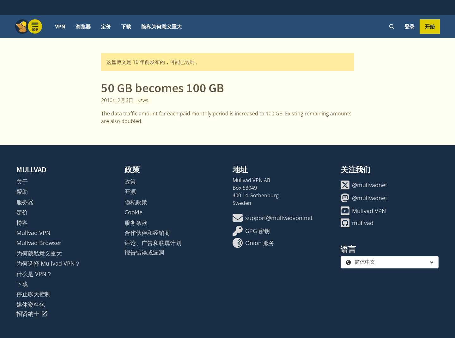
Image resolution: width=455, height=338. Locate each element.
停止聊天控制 (33, 294)
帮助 (22, 191)
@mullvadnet (364, 185)
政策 (130, 181)
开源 (130, 191)
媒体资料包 (30, 304)
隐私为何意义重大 (161, 26)
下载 (126, 26)
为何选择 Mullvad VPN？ (48, 263)
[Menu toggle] (35, 26)
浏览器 (83, 26)
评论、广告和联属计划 (152, 243)
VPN (60, 26)
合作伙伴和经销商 (147, 233)
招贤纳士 (31, 313)
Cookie (133, 212)
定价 (106, 26)
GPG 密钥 (251, 231)
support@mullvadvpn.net (272, 218)
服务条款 (135, 222)
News (142, 100)
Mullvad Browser (38, 243)
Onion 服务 (254, 243)
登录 (409, 26)
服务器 (24, 202)
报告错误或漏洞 (144, 252)
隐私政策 (135, 202)
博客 (22, 222)
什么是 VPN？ (34, 274)
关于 (22, 181)
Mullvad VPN (33, 233)
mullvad (357, 223)
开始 (430, 26)
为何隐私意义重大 (39, 253)
